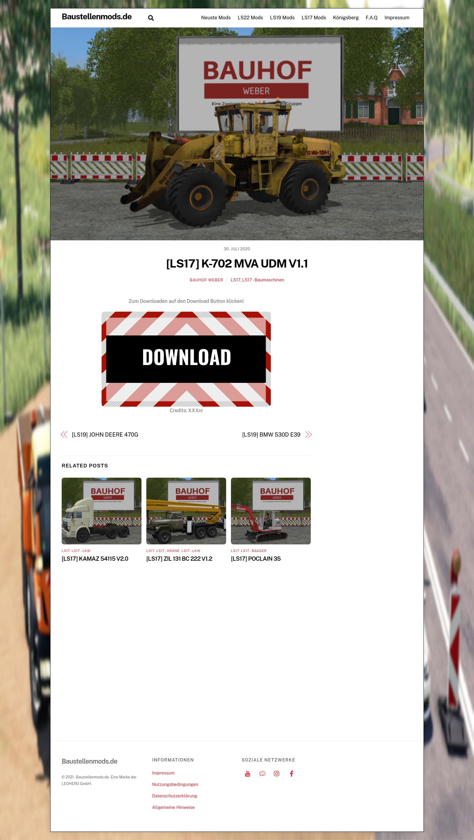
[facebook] (292, 772)
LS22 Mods (250, 18)
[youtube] (248, 772)
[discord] (262, 772)
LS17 (235, 279)
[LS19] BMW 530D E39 (271, 434)
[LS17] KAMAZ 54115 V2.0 (95, 558)
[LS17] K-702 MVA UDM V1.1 (237, 263)
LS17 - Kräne (168, 551)
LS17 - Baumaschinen (263, 279)
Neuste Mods (216, 18)
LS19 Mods (282, 18)
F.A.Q (372, 18)
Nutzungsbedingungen (175, 784)
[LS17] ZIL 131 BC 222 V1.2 (179, 558)
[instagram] (277, 772)
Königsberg (346, 18)
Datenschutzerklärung (174, 795)
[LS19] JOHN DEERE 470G (105, 434)
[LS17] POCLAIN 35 (256, 558)
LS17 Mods (314, 18)
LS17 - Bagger (254, 551)
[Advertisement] (370, 388)
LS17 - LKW (81, 551)
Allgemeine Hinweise (173, 807)
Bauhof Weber (206, 280)
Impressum (397, 18)
